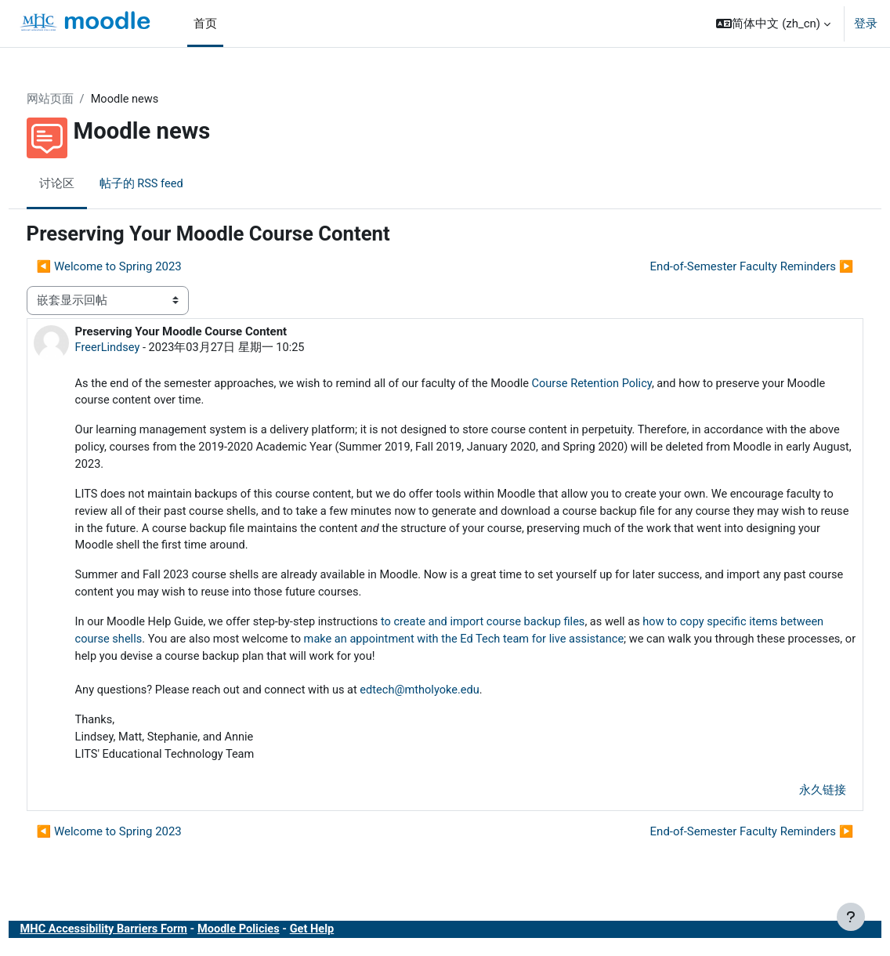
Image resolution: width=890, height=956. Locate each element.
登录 (865, 23)
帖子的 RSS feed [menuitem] (171, 184)
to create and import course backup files (523, 628)
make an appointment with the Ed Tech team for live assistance (550, 646)
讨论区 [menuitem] (85, 184)
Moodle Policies (274, 939)
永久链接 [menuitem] (793, 799)
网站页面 (79, 99)
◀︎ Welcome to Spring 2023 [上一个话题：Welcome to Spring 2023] (138, 266)
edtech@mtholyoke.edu (458, 698)
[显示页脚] (851, 917)
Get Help (349, 939)
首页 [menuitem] (205, 23)
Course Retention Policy (635, 385)
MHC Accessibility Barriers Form (135, 939)
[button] (773, 23)
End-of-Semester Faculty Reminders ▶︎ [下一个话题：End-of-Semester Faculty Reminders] (722, 266)
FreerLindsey (137, 348)
